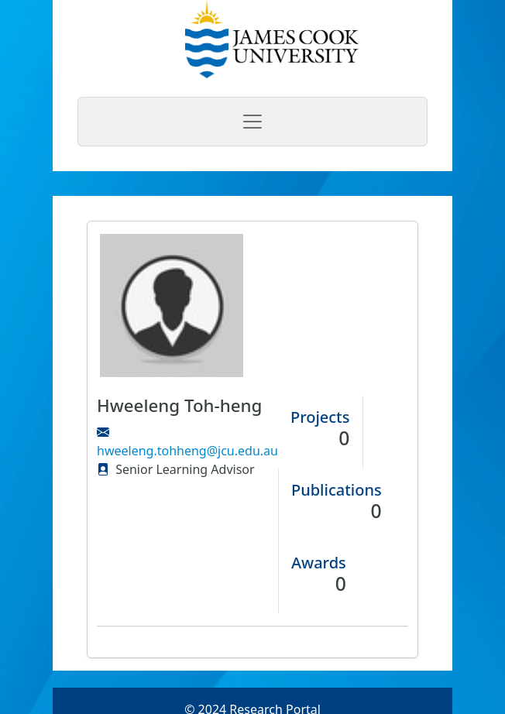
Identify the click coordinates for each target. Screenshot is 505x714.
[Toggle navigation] (252, 121)
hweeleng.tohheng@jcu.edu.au (187, 450)
